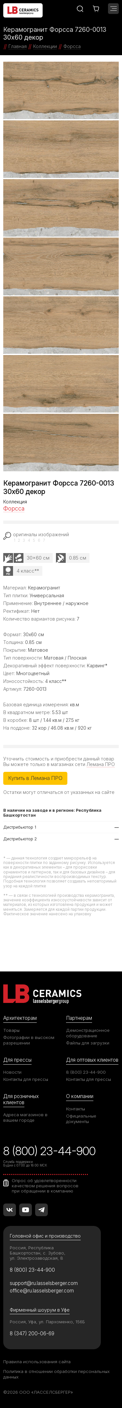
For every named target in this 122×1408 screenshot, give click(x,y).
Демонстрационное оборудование (88, 1033)
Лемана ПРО (101, 764)
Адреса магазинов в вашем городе (25, 1117)
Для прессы (17, 1060)
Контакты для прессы (25, 1079)
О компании (79, 1096)
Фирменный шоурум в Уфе (40, 1310)
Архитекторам (20, 1018)
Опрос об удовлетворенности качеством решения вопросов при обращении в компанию (45, 1185)
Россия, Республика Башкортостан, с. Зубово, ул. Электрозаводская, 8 (37, 1253)
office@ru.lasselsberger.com (42, 1291)
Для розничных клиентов (21, 1099)
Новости (12, 1072)
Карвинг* (97, 665)
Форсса (13, 508)
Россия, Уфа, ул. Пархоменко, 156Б (47, 1321)
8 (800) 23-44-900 (86, 1072)
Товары (11, 1030)
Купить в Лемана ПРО (35, 778)
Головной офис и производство (45, 1236)
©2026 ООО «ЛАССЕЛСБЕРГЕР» (38, 1392)
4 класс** (28, 571)
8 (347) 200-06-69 (32, 1333)
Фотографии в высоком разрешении (28, 1040)
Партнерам (79, 1018)
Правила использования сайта (37, 1361)
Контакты (75, 1108)
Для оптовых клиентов (92, 1060)
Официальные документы (81, 1118)
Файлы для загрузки (87, 1042)
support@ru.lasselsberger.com (44, 1283)
